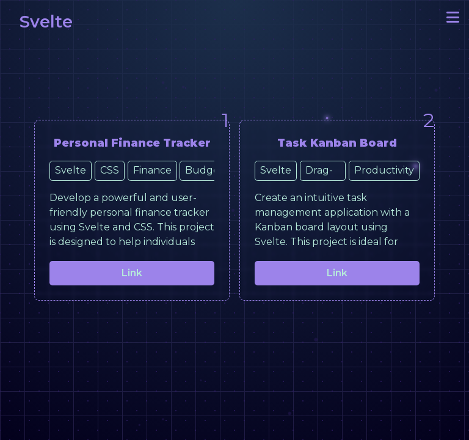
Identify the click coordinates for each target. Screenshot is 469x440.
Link (132, 273)
